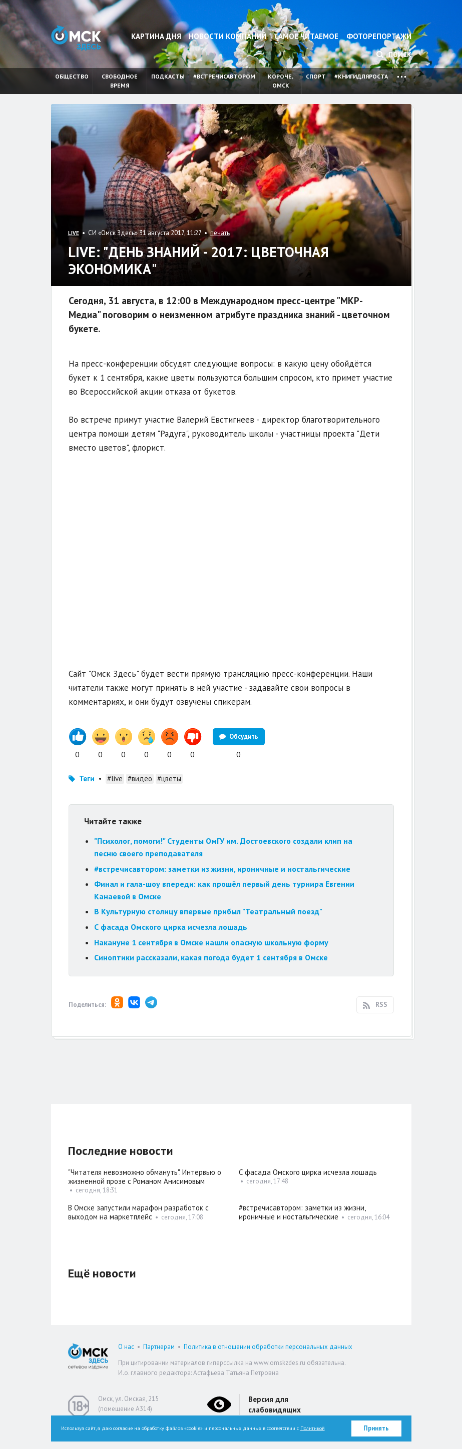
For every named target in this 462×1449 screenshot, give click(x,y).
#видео (140, 778)
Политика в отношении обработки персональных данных (268, 1346)
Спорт (316, 76)
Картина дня (156, 36)
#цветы (169, 778)
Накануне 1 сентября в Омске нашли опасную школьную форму (211, 942)
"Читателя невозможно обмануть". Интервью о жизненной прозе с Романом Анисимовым (144, 1176)
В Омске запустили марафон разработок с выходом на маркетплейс (138, 1212)
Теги (87, 778)
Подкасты (168, 76)
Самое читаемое (306, 36)
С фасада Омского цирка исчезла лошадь (170, 927)
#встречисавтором (224, 76)
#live (115, 778)
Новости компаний (227, 36)
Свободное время (120, 81)
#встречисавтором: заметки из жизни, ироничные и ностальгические (222, 869)
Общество (72, 76)
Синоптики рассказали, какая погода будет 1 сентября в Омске (211, 957)
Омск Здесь (76, 38)
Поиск (393, 54)
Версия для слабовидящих (274, 1404)
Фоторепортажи (378, 36)
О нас (126, 1346)
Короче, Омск (280, 81)
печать (220, 233)
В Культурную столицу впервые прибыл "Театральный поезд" (208, 911)
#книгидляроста (361, 76)
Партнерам (159, 1346)
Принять (376, 1428)
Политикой (312, 1428)
